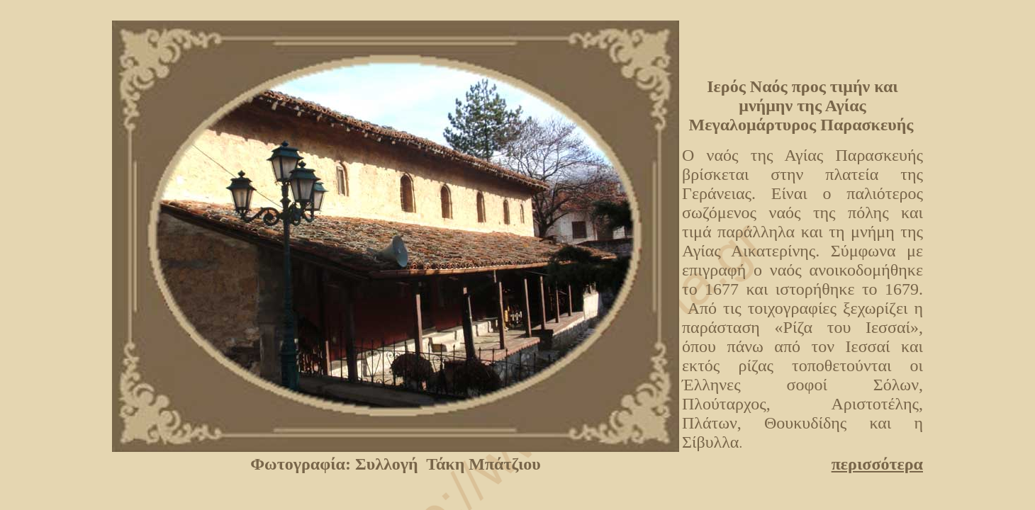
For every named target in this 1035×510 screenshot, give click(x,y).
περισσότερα (877, 464)
